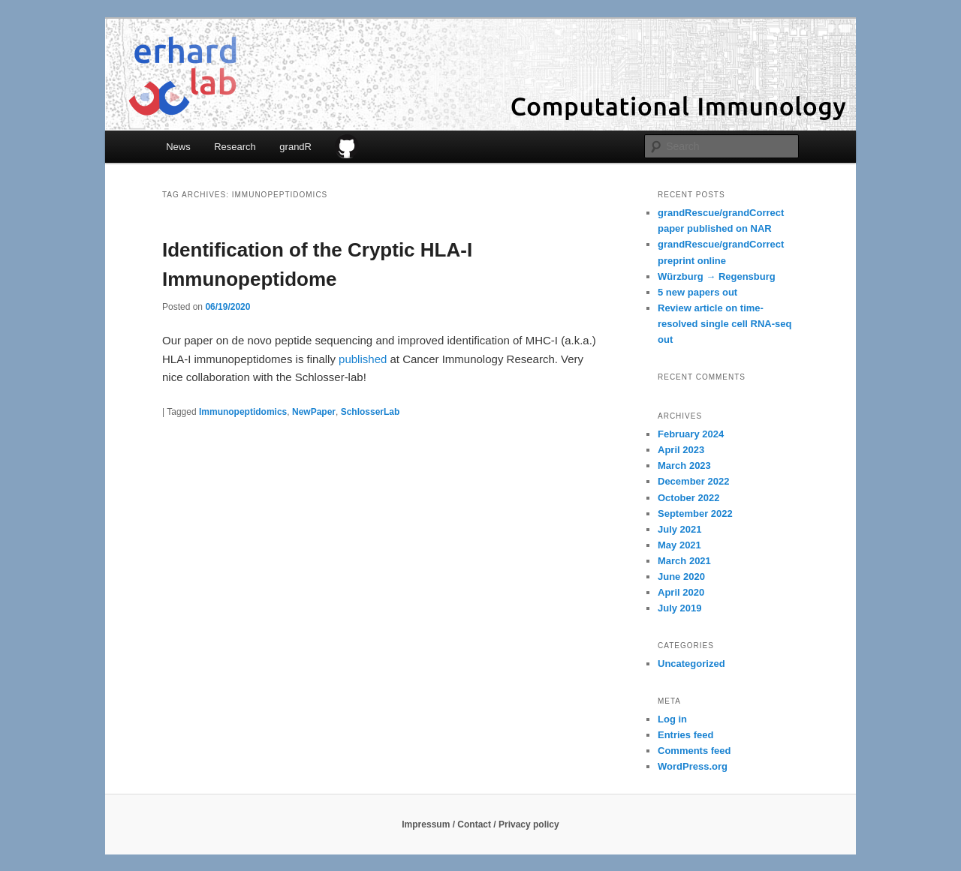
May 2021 (679, 545)
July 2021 (680, 529)
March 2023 (684, 465)
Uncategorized (691, 663)
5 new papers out (697, 292)
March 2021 (684, 560)
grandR (295, 146)
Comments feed (694, 750)
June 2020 (681, 576)
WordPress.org (693, 766)
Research (235, 146)
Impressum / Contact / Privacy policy (480, 824)
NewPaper (314, 412)
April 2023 (681, 449)
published (363, 359)
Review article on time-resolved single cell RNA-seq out (724, 323)
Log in (672, 719)
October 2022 (688, 497)
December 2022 (693, 481)
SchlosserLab (370, 412)
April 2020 (681, 592)
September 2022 (695, 513)
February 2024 (691, 434)
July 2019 (680, 608)
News (178, 146)
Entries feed (685, 734)
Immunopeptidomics (243, 412)
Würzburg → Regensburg (717, 276)
